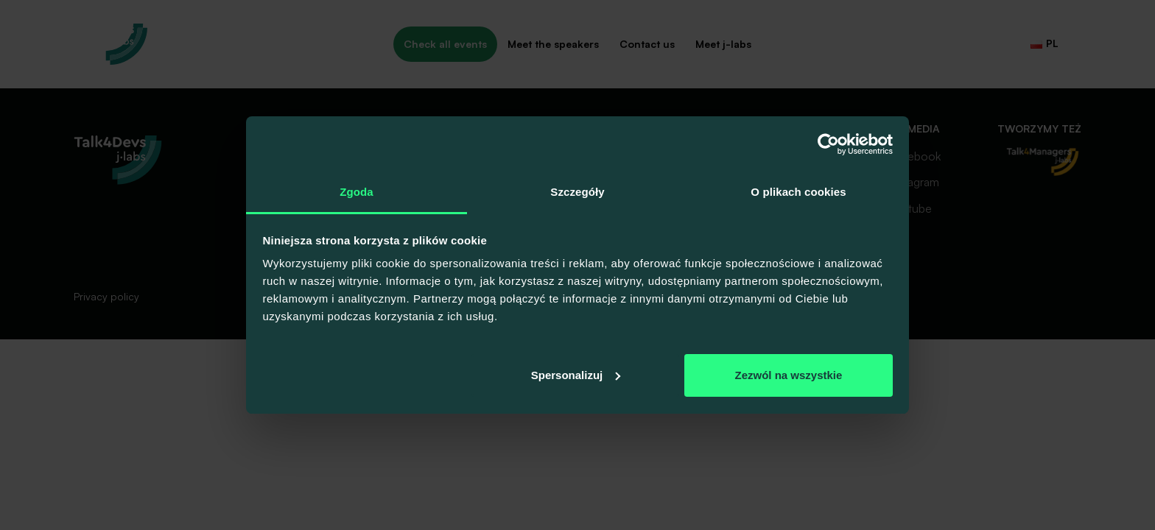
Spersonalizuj (576, 375)
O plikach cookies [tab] (798, 192)
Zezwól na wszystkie (788, 375)
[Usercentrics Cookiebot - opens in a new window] (828, 144)
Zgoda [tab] (356, 192)
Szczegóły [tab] (577, 192)
